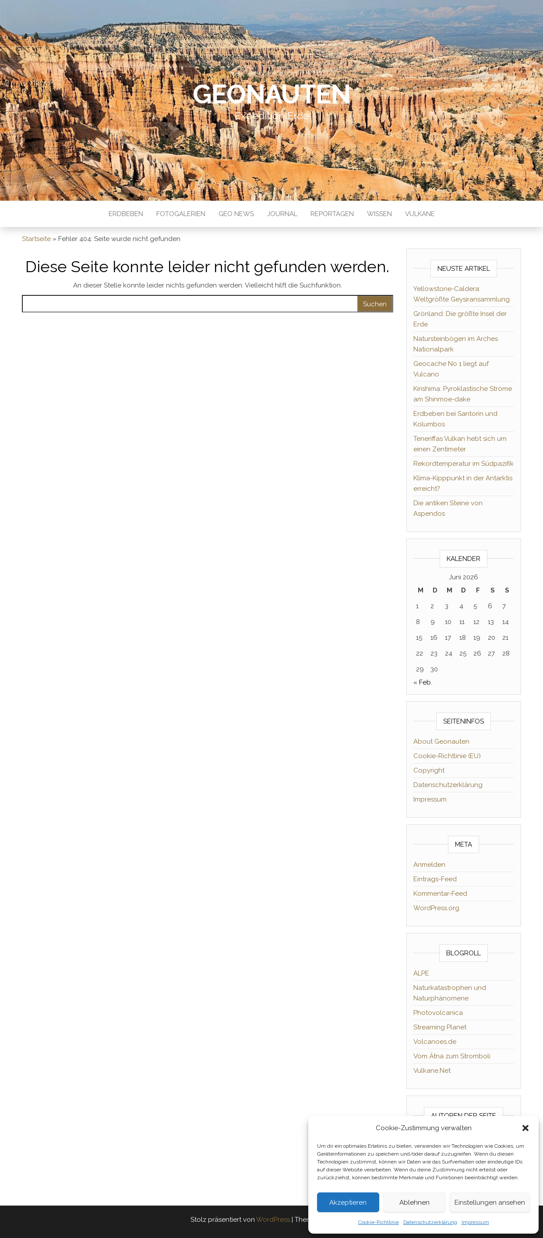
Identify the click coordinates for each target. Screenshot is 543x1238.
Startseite (36, 239)
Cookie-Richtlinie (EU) (447, 756)
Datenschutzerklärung (430, 1222)
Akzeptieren (348, 1202)
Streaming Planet (439, 1027)
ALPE (421, 973)
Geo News (236, 214)
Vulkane (420, 214)
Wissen (379, 214)
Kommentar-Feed (440, 893)
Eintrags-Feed (435, 879)
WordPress (273, 1220)
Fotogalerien (180, 214)
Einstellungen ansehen (490, 1202)
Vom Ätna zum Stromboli (451, 1056)
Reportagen (332, 214)
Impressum (475, 1222)
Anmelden (429, 865)
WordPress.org (436, 908)
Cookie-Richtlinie (378, 1222)
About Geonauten (441, 741)
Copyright (428, 770)
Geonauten (271, 94)
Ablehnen (414, 1202)
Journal (282, 214)
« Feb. (422, 682)
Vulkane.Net (432, 1071)
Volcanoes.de (434, 1042)
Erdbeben (126, 214)
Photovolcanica (438, 1013)
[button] (525, 1128)
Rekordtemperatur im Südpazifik (463, 464)
